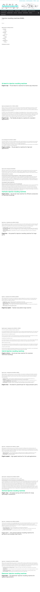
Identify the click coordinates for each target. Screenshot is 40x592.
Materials (30, 12)
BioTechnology (3, 12)
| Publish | (34, 0)
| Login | (37, 0)
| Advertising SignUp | (29, 0)
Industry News (3, 14)
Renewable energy (10, 12)
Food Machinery (25, 12)
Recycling (15, 12)
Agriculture (20, 12)
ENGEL (3, 19)
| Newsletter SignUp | (22, 0)
